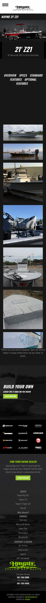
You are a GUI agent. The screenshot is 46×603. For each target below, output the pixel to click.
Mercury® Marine (23, 524)
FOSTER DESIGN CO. (31, 597)
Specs (23, 75)
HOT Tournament (23, 558)
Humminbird (23, 532)
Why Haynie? (23, 512)
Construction (23, 549)
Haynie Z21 (23, 499)
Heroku (27, 599)
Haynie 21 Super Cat (23, 503)
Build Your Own (10, 396)
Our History (23, 545)
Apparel (23, 554)
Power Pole (23, 528)
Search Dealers (23, 478)
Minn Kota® (23, 537)
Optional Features (26, 81)
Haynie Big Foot (23, 495)
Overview (10, 75)
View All (23, 508)
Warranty (23, 519)
